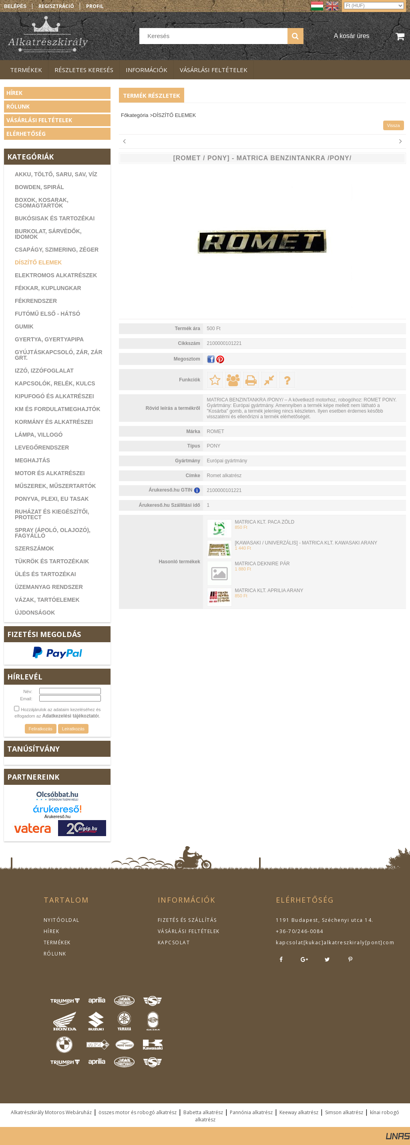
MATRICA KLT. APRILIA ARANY (269, 590)
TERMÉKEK (57, 942)
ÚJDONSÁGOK (35, 612)
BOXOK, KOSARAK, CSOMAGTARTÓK (41, 203)
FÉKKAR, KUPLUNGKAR (48, 288)
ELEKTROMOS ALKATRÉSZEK (56, 275)
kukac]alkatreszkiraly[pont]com (349, 942)
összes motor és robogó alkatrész (137, 1112)
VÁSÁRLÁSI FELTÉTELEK (189, 931)
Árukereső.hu (57, 816)
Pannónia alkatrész (251, 1112)
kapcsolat (289, 942)
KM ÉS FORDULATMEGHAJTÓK (57, 409)
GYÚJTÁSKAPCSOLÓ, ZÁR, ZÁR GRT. (58, 355)
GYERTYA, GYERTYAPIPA (49, 339)
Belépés (15, 6)
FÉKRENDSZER (36, 301)
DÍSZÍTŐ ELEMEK (38, 262)
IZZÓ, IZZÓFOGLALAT (44, 370)
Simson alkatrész (344, 1112)
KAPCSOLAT (174, 942)
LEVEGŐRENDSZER (42, 447)
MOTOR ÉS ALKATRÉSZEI (50, 473)
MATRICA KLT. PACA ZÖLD (264, 522)
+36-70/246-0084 (300, 931)
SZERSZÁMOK (34, 548)
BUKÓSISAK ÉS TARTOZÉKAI (54, 218)
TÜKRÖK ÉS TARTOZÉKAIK (52, 561)
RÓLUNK (55, 953)
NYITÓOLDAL (62, 920)
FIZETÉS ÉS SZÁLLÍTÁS (187, 920)
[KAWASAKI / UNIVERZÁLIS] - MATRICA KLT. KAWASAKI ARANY (306, 543)
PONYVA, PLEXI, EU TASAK (52, 499)
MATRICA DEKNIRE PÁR (262, 563)
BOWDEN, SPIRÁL (39, 187)
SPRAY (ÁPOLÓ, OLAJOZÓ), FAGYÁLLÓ (52, 533)
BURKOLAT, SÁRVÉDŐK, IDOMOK (48, 234)
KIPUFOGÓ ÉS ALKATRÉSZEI (54, 396)
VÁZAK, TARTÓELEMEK (47, 600)
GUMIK (24, 326)
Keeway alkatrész (298, 1112)
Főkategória (135, 115)
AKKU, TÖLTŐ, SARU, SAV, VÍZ (56, 174)
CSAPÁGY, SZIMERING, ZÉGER (56, 249)
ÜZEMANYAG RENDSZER (49, 587)
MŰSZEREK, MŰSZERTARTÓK (55, 486)
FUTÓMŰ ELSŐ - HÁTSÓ (47, 313)
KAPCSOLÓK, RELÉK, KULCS (55, 383)
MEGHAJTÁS (32, 460)
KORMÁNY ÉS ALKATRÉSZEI (54, 422)
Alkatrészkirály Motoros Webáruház (51, 1112)
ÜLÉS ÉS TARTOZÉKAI (45, 574)
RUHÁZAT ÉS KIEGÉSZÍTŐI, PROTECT (52, 514)
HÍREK (52, 931)
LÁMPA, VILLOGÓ (39, 434)
